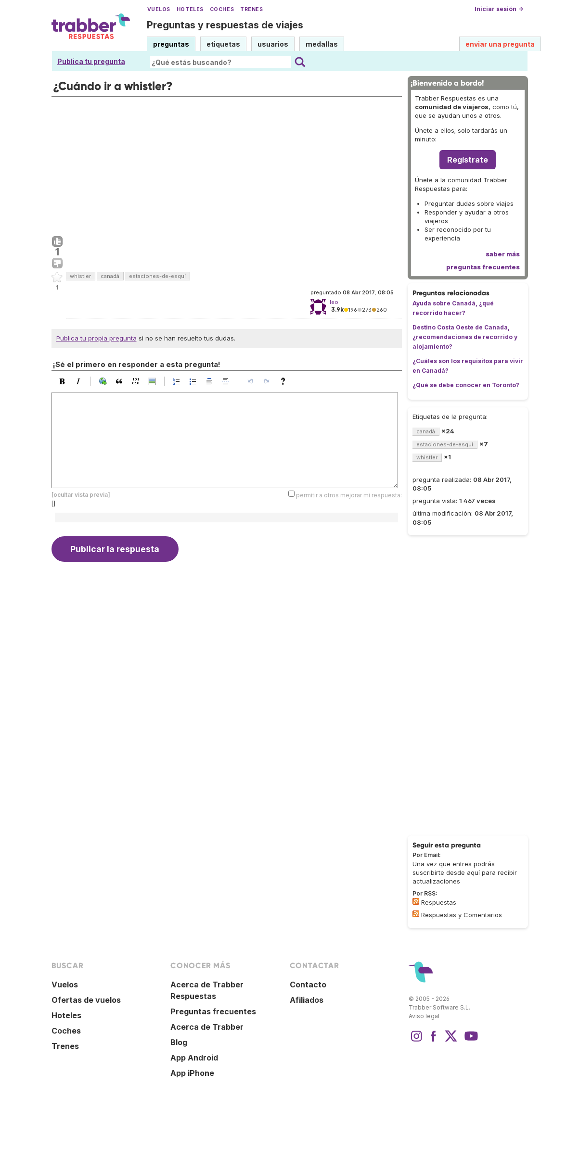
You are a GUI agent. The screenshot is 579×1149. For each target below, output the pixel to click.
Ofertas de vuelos (86, 1000)
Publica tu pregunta (91, 61)
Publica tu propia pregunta (96, 338)
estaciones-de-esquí (157, 276)
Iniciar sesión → (499, 9)
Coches (222, 9)
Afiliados (306, 1000)
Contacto (308, 984)
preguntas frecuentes (483, 267)
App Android (194, 1057)
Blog (178, 1042)
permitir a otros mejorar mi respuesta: (349, 494)
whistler (80, 276)
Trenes (251, 9)
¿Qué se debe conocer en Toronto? (465, 385)
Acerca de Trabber (207, 1027)
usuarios (272, 44)
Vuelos (158, 9)
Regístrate (467, 159)
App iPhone (192, 1073)
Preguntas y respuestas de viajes (225, 25)
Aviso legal (424, 1016)
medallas (322, 44)
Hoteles (190, 9)
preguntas (171, 44)
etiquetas (223, 44)
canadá (110, 276)
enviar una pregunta (500, 44)
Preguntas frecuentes (213, 1011)
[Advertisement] (226, 164)
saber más (503, 254)
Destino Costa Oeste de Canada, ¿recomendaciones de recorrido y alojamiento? (464, 337)
